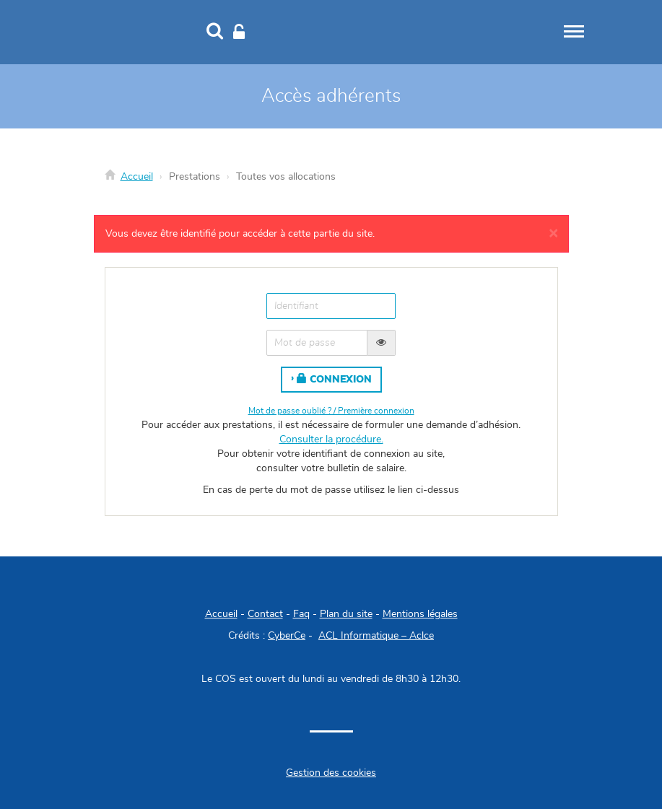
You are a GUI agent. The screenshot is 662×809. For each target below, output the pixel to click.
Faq (301, 614)
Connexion (334, 379)
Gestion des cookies (331, 773)
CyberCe (286, 636)
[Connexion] (239, 32)
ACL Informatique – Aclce (376, 636)
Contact (265, 614)
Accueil (137, 177)
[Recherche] (214, 32)
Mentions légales (420, 614)
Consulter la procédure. (331, 439)
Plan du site (346, 614)
